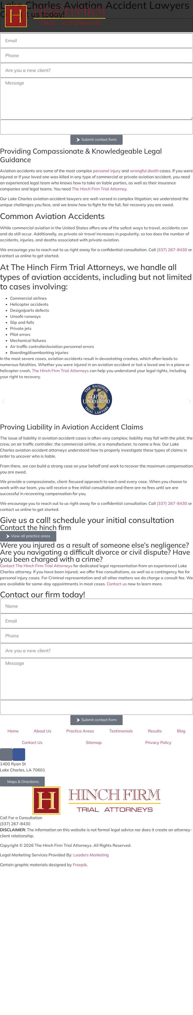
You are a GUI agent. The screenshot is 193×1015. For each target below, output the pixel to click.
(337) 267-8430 (172, 249)
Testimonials (121, 730)
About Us (42, 730)
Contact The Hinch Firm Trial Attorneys (36, 565)
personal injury (107, 170)
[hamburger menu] (183, 16)
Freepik (80, 864)
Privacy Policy (158, 742)
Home (13, 730)
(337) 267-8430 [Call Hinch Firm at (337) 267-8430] (15, 823)
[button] (3, 401)
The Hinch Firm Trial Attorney (99, 188)
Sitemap (94, 742)
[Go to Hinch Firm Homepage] (96, 800)
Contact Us (32, 742)
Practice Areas (80, 730)
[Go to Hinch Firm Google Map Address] (22, 781)
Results (155, 730)
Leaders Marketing (91, 854)
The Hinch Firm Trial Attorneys (60, 370)
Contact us (117, 583)
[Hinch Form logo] (55, 16)
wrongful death (144, 170)
